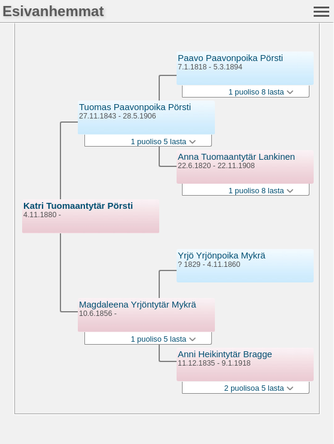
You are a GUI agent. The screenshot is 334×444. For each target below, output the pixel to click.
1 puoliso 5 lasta (162, 141)
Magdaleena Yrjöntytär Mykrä (137, 304)
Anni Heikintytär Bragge (225, 354)
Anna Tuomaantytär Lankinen (236, 156)
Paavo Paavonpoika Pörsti (230, 58)
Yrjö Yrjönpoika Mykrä (221, 255)
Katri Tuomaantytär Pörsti (78, 205)
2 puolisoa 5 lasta (259, 388)
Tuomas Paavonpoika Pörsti (135, 107)
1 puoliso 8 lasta (261, 91)
